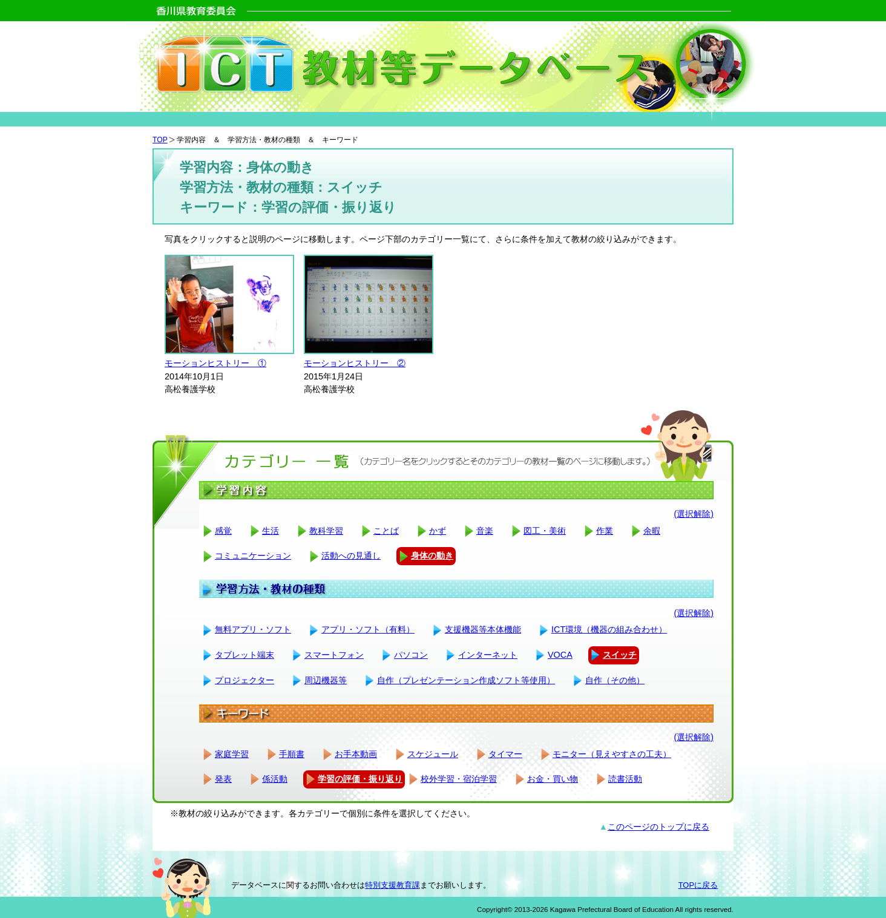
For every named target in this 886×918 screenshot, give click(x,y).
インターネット (487, 655)
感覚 (223, 531)
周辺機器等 (325, 680)
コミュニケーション (253, 555)
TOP (160, 140)
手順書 (291, 754)
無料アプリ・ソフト (253, 629)
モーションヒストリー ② (354, 363)
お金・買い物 (552, 779)
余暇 (651, 531)
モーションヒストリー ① (215, 363)
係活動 (274, 779)
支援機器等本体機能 (483, 629)
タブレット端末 (244, 655)
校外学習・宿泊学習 (459, 779)
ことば (386, 531)
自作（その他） (615, 680)
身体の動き (432, 555)
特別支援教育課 (392, 885)
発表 (223, 779)
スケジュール (432, 754)
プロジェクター (244, 680)
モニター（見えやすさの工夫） (612, 754)
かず (437, 531)
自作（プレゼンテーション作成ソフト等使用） (466, 680)
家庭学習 (232, 754)
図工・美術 (544, 531)
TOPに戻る (698, 885)
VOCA (560, 655)
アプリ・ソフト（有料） (368, 629)
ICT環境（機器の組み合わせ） (609, 629)
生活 (270, 531)
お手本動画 (356, 754)
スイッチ (620, 655)
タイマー (505, 754)
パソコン (411, 655)
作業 (604, 531)
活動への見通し (351, 555)
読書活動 (625, 779)
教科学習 (326, 531)
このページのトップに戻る (658, 826)
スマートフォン (334, 655)
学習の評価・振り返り (360, 779)
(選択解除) (694, 514)
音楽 (484, 531)
